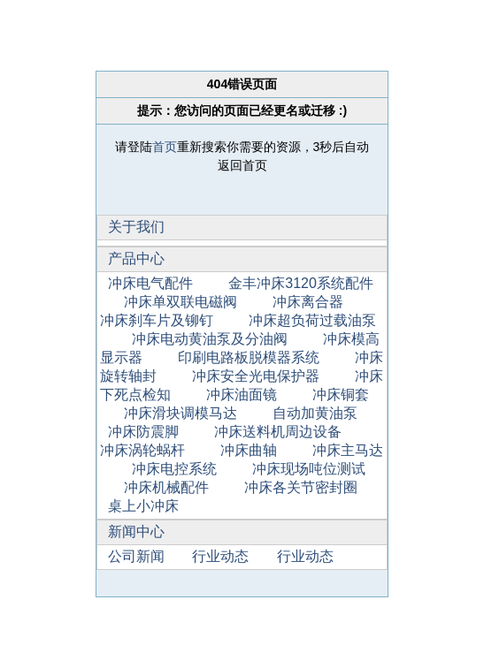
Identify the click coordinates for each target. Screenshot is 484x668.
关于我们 (136, 226)
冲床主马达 (347, 450)
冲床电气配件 (150, 283)
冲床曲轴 (248, 450)
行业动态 (220, 556)
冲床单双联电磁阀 (180, 301)
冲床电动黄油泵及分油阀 (210, 338)
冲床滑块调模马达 (180, 413)
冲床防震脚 (143, 431)
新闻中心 (136, 531)
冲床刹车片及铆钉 (156, 320)
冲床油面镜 (241, 394)
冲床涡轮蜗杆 (142, 450)
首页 (164, 147)
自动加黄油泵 (315, 413)
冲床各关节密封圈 (300, 487)
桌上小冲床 (143, 505)
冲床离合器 (308, 301)
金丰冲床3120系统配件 (300, 283)
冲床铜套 (340, 394)
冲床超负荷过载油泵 (312, 320)
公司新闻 (136, 556)
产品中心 (136, 258)
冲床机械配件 (166, 487)
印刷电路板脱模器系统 (248, 357)
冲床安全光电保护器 (255, 375)
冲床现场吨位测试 (308, 468)
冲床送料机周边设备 (278, 431)
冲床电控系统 (174, 468)
